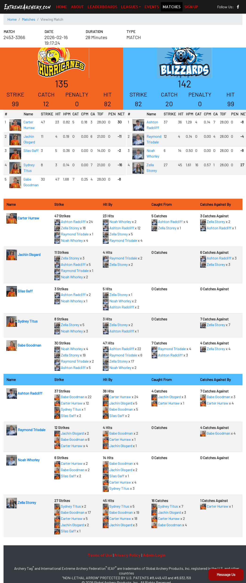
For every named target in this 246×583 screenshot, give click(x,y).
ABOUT (77, 6)
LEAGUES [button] (129, 6)
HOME (61, 6)
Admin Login (154, 555)
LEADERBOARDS (102, 6)
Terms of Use (100, 555)
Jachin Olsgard (23, 254)
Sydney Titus (22, 321)
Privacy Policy (127, 555)
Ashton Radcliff (70, 221)
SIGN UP (191, 6)
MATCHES (172, 6)
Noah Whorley (68, 240)
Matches (28, 19)
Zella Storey (66, 228)
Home (12, 19)
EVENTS (152, 6)
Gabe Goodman (23, 345)
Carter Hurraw (22, 218)
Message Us (226, 574)
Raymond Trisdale (71, 234)
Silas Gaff (31, 150)
